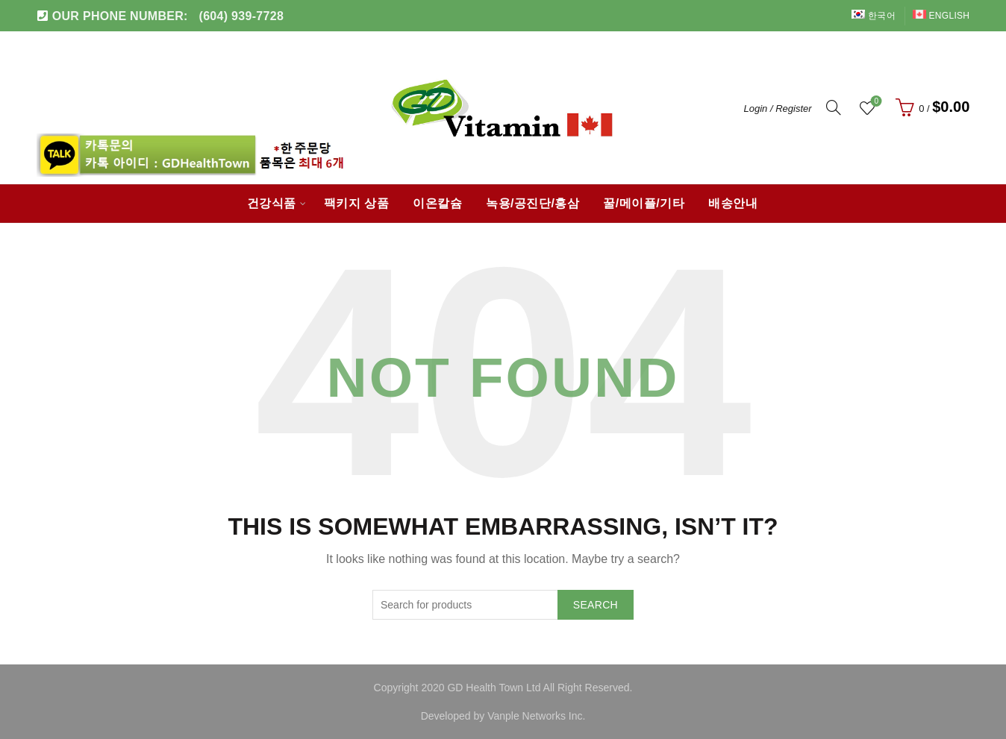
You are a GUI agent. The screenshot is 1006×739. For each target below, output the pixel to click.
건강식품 (271, 203)
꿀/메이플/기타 (643, 203)
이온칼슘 (437, 203)
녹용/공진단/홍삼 (532, 203)
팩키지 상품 (356, 203)
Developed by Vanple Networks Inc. (503, 716)
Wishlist (875, 102)
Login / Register (778, 108)
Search (595, 605)
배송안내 (732, 203)
